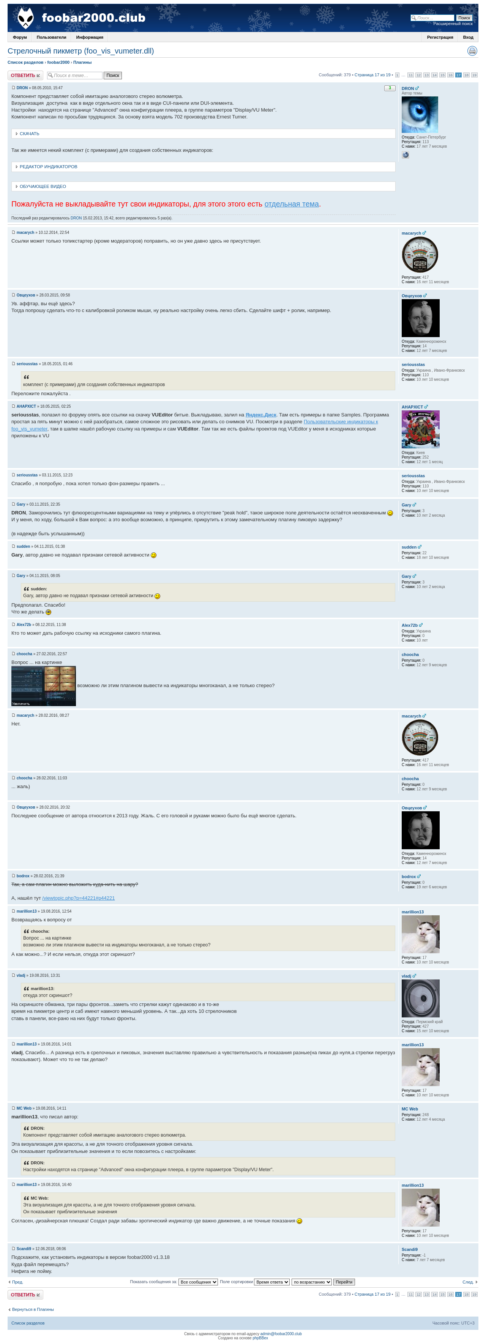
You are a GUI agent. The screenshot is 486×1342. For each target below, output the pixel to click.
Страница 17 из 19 (373, 75)
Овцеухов (26, 295)
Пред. (17, 1282)
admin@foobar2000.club (281, 1334)
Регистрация (440, 37)
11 (411, 75)
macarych (26, 232)
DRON (22, 88)
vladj (21, 975)
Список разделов (26, 62)
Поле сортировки (255, 1281)
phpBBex (260, 1338)
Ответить (25, 75)
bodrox (23, 876)
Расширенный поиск (453, 23)
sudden (23, 546)
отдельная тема (292, 204)
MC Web (24, 1108)
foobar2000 (58, 62)
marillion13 (27, 911)
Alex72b (24, 625)
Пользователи (51, 37)
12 (419, 75)
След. (468, 1282)
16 (450, 75)
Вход (468, 37)
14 (434, 75)
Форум (20, 37)
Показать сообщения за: (174, 1281)
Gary (21, 504)
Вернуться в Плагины (33, 1309)
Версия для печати (472, 51)
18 (466, 75)
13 (426, 75)
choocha (24, 654)
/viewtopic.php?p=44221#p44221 (78, 898)
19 (474, 75)
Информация (89, 37)
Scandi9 (24, 1249)
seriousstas (27, 364)
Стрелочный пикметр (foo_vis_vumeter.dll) (81, 51)
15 (442, 75)
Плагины (82, 62)
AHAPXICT (26, 406)
